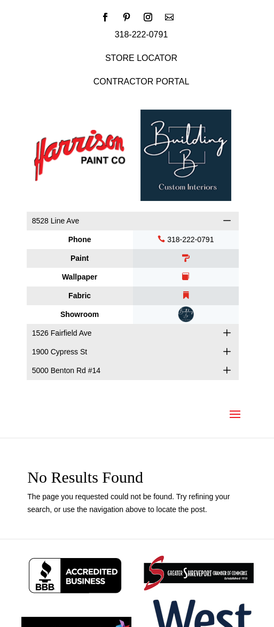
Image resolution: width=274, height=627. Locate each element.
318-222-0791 (186, 239)
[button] (226, 220)
